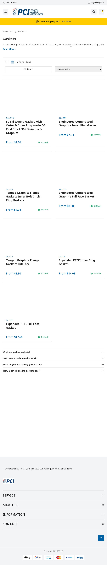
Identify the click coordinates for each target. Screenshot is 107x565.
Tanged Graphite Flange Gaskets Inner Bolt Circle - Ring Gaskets (24, 196)
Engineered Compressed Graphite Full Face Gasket (76, 194)
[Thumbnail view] (12, 61)
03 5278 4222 (9, 2)
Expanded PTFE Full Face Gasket (22, 325)
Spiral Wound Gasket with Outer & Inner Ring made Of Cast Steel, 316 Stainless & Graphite (25, 127)
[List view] (6, 61)
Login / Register (96, 2)
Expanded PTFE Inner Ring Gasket (77, 262)
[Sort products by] (78, 69)
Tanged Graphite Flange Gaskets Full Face (22, 262)
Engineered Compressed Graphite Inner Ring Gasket (78, 123)
